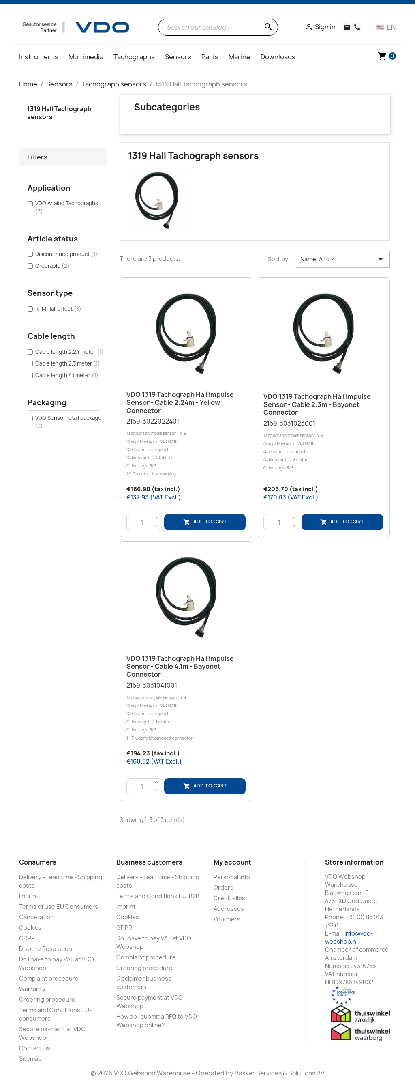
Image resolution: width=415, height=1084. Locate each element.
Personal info (232, 877)
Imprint (29, 896)
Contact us (34, 1048)
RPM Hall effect (58, 308)
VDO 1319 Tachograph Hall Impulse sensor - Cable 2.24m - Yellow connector (180, 402)
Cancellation (36, 917)
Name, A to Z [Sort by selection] (342, 259)
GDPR (27, 938)
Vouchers (227, 919)
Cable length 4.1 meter (66, 375)
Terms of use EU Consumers (58, 906)
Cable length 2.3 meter (67, 363)
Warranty (32, 989)
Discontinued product (66, 254)
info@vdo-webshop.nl (349, 937)
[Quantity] (142, 522)
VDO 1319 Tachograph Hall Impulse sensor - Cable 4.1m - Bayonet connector (180, 666)
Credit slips (229, 898)
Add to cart (205, 522)
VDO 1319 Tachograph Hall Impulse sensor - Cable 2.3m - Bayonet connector (317, 404)
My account (232, 862)
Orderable (52, 265)
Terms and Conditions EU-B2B (157, 896)
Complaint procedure (49, 978)
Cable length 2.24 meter (69, 351)
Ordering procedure (47, 999)
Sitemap (30, 1058)
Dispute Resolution (45, 949)
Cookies (30, 927)
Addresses (229, 908)
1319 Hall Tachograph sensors (59, 113)
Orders (223, 887)
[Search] (218, 27)
